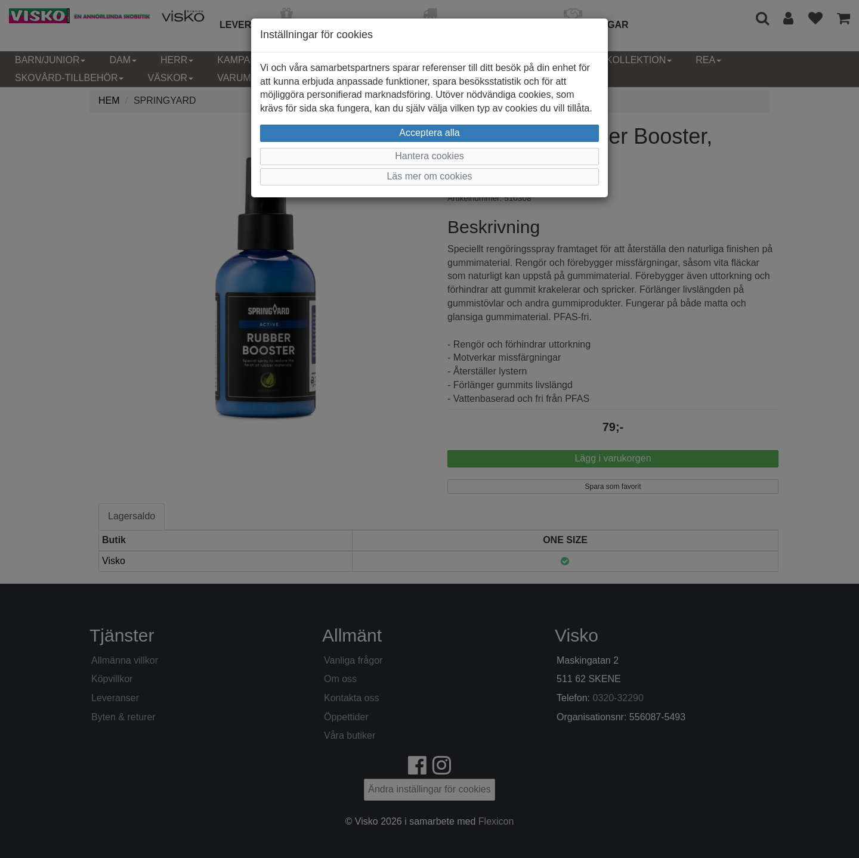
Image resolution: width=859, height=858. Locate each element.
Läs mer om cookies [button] (429, 176)
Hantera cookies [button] (429, 156)
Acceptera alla (429, 133)
